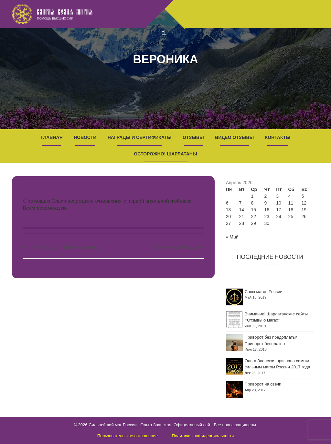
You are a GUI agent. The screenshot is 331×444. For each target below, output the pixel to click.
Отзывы (193, 137)
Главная (52, 137)
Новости (85, 137)
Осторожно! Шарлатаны (165, 153)
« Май (232, 236)
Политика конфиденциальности (203, 435)
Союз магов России (264, 291)
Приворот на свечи (263, 384)
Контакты (277, 137)
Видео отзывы (234, 137)
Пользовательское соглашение (127, 435)
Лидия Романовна (177, 247)
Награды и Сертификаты (140, 137)
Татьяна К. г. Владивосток (60, 247)
